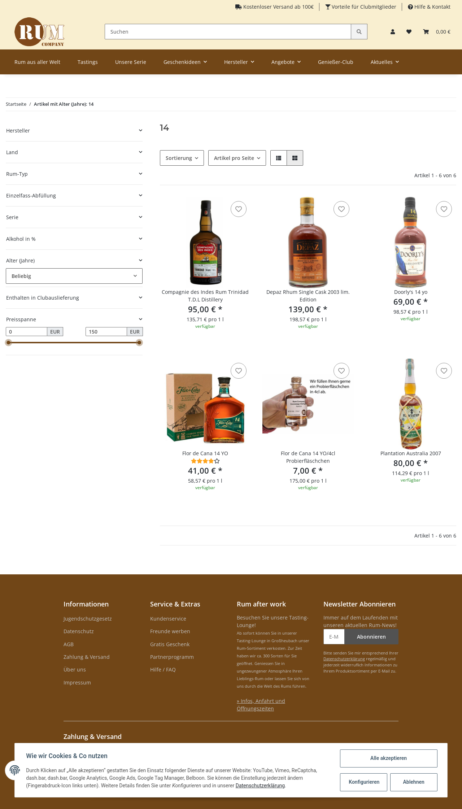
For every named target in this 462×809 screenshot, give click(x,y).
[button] (393, 31)
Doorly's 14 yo (410, 291)
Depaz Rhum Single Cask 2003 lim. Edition (308, 295)
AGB (69, 644)
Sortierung (179, 158)
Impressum (77, 682)
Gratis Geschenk (169, 644)
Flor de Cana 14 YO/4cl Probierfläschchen (308, 457)
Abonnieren (371, 636)
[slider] (8, 342)
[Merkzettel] (409, 31)
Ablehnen (413, 782)
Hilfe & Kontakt (431, 6)
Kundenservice (168, 618)
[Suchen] (228, 31)
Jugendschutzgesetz (88, 618)
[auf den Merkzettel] (239, 209)
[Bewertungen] (205, 460)
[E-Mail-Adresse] (334, 636)
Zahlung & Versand (87, 656)
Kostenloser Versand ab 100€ (278, 6)
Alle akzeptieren (388, 758)
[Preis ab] (26, 331)
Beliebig (21, 276)
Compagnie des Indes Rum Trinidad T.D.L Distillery (205, 295)
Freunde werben (170, 631)
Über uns (75, 669)
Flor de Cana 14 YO (205, 453)
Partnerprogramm (172, 656)
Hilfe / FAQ (163, 669)
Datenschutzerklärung (344, 658)
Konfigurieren (364, 782)
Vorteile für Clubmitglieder (363, 6)
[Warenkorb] (436, 31)
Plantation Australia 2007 (410, 453)
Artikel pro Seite (234, 158)
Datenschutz (79, 631)
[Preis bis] (106, 331)
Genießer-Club (335, 61)
